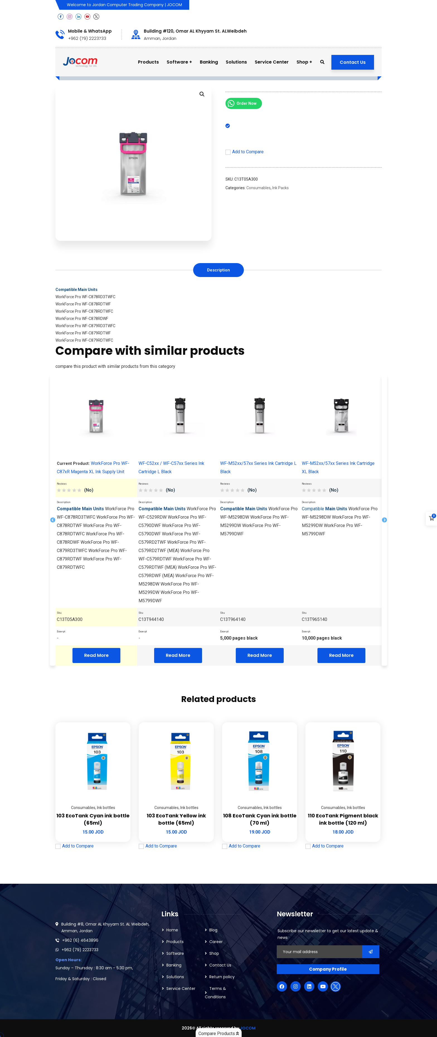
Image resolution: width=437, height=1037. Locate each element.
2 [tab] (221, 668)
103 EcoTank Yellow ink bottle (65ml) (176, 819)
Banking (173, 965)
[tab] (218, 270)
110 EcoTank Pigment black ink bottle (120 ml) (343, 819)
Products (175, 941)
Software (175, 953)
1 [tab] (211, 668)
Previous (52, 520)
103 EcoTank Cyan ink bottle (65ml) (93, 819)
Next (384, 520)
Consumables (258, 188)
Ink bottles (106, 807)
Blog (213, 930)
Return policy (222, 977)
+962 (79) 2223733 (80, 950)
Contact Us (353, 62)
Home (172, 930)
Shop (214, 953)
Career (216, 941)
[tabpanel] (96, 520)
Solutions (175, 977)
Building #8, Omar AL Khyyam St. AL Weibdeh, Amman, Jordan (105, 927)
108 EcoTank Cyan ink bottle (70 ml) (260, 819)
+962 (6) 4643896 (80, 940)
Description (218, 270)
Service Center (180, 988)
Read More (96, 655)
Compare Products (218, 1033)
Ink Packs (280, 188)
